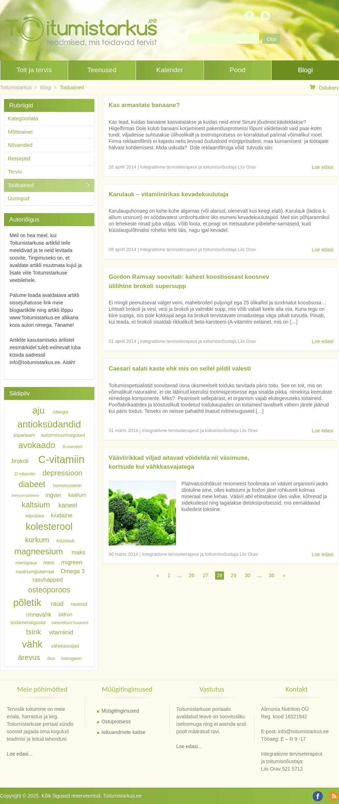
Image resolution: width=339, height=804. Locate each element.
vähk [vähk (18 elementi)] (32, 644)
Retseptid (19, 158)
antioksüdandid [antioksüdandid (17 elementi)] (49, 424)
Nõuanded (20, 145)
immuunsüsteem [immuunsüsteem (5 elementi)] (25, 495)
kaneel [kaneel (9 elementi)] (67, 505)
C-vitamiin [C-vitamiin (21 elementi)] (61, 459)
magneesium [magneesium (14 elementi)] (38, 551)
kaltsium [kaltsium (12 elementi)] (36, 504)
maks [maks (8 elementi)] (79, 552)
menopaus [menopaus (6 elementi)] (26, 562)
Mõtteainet (20, 132)
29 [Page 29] (233, 575)
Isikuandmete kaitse (124, 732)
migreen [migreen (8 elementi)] (71, 562)
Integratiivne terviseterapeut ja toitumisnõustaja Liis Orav (198, 167)
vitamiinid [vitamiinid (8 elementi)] (61, 632)
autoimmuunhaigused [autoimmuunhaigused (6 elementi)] (63, 435)
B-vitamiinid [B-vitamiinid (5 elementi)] (72, 446)
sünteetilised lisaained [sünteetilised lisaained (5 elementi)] (69, 623)
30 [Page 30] (248, 575)
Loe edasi (322, 167)
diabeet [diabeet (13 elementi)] (31, 484)
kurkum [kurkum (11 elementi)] (37, 540)
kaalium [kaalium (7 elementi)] (77, 495)
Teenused (101, 70)
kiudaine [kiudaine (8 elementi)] (61, 515)
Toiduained (72, 87)
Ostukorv (324, 88)
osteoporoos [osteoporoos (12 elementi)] (49, 589)
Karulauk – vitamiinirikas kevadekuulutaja (168, 194)
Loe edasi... (19, 754)
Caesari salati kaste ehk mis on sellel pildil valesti (180, 368)
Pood (237, 70)
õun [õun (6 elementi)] (51, 658)
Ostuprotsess (116, 721)
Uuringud (18, 198)
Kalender (169, 70)
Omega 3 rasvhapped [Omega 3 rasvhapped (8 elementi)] (59, 575)
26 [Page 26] (192, 575)
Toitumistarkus (16, 87)
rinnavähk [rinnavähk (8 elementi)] (38, 614)
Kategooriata (23, 118)
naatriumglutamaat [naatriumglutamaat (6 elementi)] (35, 571)
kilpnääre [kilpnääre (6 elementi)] (35, 515)
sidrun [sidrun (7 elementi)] (65, 615)
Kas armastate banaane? (144, 105)
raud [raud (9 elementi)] (57, 603)
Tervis (15, 172)
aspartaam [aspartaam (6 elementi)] (24, 435)
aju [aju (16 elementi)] (38, 410)
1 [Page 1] (169, 575)
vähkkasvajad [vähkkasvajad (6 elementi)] (65, 646)
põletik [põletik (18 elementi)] (27, 602)
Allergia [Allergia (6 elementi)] (60, 412)
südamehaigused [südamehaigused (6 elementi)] (28, 622)
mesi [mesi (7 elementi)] (48, 562)
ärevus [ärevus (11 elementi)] (29, 657)
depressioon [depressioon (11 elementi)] (63, 473)
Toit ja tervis (34, 70)
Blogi (305, 70)
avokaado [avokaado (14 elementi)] (36, 445)
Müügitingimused (120, 711)
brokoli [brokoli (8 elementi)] (20, 461)
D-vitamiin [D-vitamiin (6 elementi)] (25, 473)
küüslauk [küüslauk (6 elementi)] (65, 540)
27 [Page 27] (205, 575)
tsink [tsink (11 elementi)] (33, 632)
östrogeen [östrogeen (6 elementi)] (71, 658)
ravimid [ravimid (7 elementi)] (79, 604)
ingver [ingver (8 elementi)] (53, 494)
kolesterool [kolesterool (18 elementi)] (49, 526)
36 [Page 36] (271, 575)
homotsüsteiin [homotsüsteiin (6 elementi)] (67, 485)
